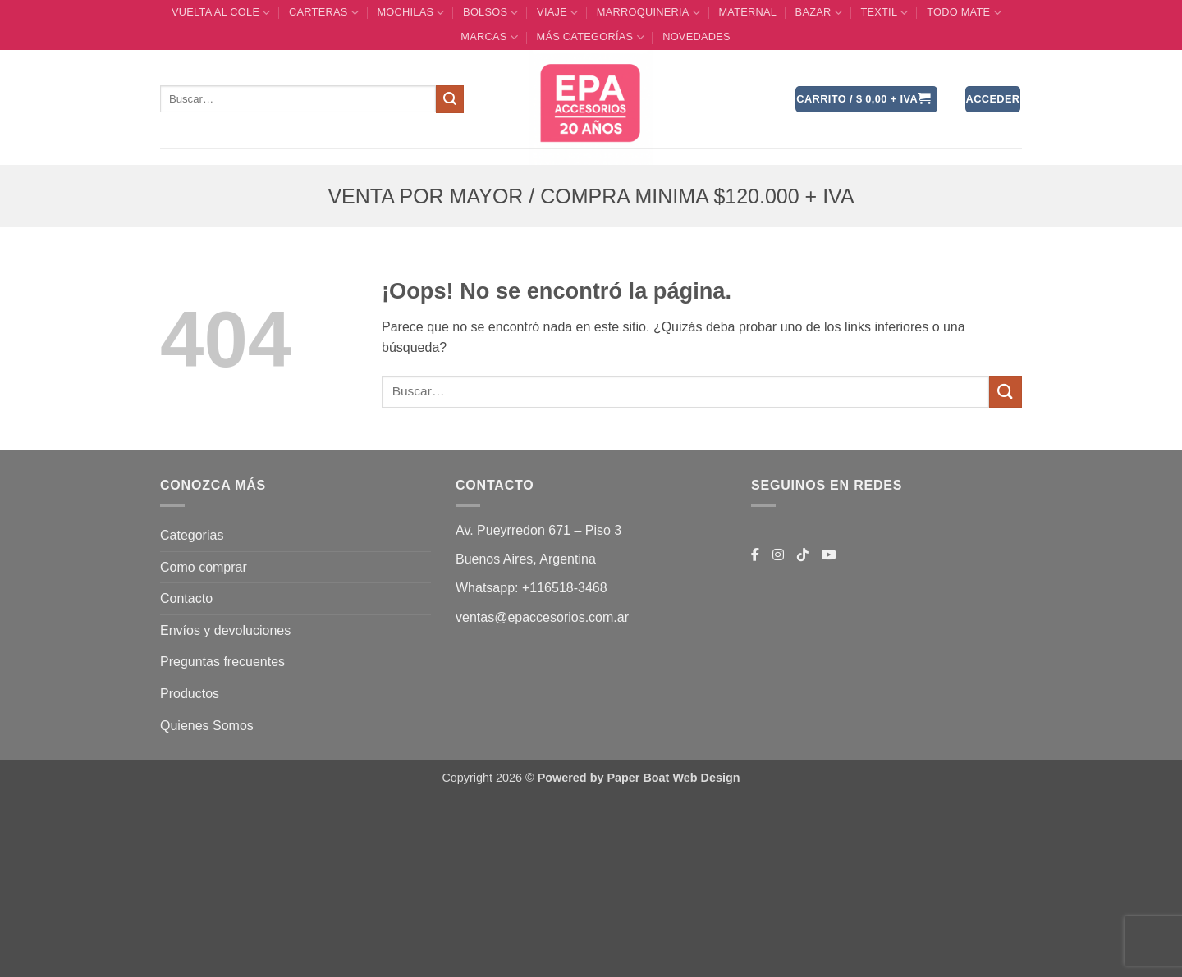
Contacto (186, 598)
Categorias (191, 535)
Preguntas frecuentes (222, 662)
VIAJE (557, 13)
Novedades (696, 36)
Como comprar (203, 567)
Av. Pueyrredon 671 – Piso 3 (538, 530)
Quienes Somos (207, 726)
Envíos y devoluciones (225, 630)
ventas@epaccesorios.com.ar (542, 617)
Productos (189, 694)
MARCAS (489, 37)
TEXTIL (884, 13)
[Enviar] (450, 99)
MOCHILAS (410, 13)
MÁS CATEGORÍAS (590, 37)
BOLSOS (491, 13)
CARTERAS (324, 13)
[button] (866, 99)
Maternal (747, 12)
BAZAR (818, 13)
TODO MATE (964, 13)
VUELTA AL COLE (221, 13)
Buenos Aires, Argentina (526, 559)
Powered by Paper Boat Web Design (639, 777)
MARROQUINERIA (648, 13)
